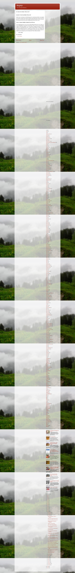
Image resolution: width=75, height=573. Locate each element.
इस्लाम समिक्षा (48, 363)
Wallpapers (47, 352)
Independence (48, 210)
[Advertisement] (54, 17)
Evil (46, 181)
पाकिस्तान (47, 392)
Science (47, 301)
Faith (47, 182)
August (49, 555)
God (46, 192)
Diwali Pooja (48, 169)
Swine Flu (47, 330)
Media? (47, 256)
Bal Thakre (47, 137)
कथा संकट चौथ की (48, 367)
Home (30, 40)
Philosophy (47, 273)
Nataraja (47, 268)
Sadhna (47, 294)
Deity (47, 161)
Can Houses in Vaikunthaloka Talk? (53, 537)
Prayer (47, 278)
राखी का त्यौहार (48, 407)
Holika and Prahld (48, 205)
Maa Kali (47, 245)
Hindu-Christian (48, 200)
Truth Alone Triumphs (49, 339)
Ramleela (47, 289)
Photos (47, 274)
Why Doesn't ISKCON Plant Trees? (53, 518)
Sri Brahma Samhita (49, 323)
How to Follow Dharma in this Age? (53, 546)
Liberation (47, 232)
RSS (46, 291)
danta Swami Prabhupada (49, 160)
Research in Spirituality (51, 552)
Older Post (42, 40)
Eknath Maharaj (48, 178)
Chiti (46, 153)
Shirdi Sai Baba (48, 307)
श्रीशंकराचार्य (47, 419)
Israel (47, 217)
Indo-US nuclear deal (49, 212)
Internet (47, 215)
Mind (47, 260)
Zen (46, 357)
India (47, 211)
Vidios (47, 351)
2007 (48, 567)
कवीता (47, 369)
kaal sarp (47, 222)
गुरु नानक (47, 373)
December (49, 512)
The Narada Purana (48, 335)
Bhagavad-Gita (48, 138)
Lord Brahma (48, 237)
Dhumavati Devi (48, 165)
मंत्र (46, 401)
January (49, 564)
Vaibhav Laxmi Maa (49, 341)
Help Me (47, 199)
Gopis (47, 193)
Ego (46, 177)
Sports (47, 322)
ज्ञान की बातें (47, 379)
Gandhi (47, 189)
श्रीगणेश (47, 418)
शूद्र (46, 414)
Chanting (47, 152)
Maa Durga (47, 244)
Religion (47, 290)
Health (47, 195)
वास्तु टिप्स (47, 410)
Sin (46, 317)
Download (47, 172)
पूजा (46, 396)
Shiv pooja (47, 312)
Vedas (47, 345)
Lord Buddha (48, 238)
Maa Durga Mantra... (53, 436)
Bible (47, 143)
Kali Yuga (47, 223)
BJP (46, 144)
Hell (46, 198)
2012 (48, 507)
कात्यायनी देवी (48, 370)
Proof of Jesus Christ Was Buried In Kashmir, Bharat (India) (53, 475)
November (49, 513)
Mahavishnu (48, 249)
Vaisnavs (47, 342)
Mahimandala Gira (48, 250)
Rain (46, 288)
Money (47, 261)
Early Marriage (48, 175)
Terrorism (47, 334)
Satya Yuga (47, 300)
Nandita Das (48, 267)
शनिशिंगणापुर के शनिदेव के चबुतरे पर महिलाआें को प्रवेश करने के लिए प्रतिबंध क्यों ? (54, 468)
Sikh (46, 316)
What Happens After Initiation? (52, 524)
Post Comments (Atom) (23, 42)
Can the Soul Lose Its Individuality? (53, 528)
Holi (46, 203)
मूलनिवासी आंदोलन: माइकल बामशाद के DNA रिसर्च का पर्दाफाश (53, 443)
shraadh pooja (48, 313)
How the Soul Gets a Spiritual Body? (53, 543)
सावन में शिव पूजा (48, 421)
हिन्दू (46, 424)
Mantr (47, 251)
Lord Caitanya (48, 239)
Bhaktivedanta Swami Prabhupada (51, 142)
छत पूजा (47, 376)
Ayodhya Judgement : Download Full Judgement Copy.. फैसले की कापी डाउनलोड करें (54, 451)
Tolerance (47, 336)
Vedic (47, 346)
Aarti (47, 131)
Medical (47, 257)
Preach (47, 279)
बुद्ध (46, 397)
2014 (48, 504)
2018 (48, 499)
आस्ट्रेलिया (47, 362)
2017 (48, 500)
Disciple (47, 166)
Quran (47, 285)
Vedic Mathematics (48, 347)
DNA (47, 170)
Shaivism (47, 305)
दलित (47, 384)
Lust (46, 243)
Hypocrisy (47, 209)
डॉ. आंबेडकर (47, 381)
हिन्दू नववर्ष (47, 425)
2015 (48, 503)
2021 (48, 496)
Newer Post (18, 40)
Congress (47, 155)
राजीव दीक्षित (48, 408)
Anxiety (47, 135)
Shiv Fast (47, 311)
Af (46, 132)
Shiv (46, 308)
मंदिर (46, 402)
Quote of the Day (48, 284)
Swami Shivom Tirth (49, 329)
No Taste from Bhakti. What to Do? (53, 519)
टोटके (46, 380)
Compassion (48, 154)
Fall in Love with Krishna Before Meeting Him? (52, 526)
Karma (47, 226)
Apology (47, 136)
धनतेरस (47, 386)
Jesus (47, 220)
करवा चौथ (47, 368)
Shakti (47, 306)
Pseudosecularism (48, 283)
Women (47, 353)
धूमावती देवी (47, 390)
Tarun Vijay (47, 333)
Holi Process (48, 204)
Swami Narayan (48, 328)
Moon (47, 262)
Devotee (47, 164)
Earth (47, 176)
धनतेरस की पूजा (48, 387)
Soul (46, 319)
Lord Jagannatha (48, 240)
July (48, 556)
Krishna (47, 228)
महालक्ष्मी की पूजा (48, 403)
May (48, 559)
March (49, 562)
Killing (47, 227)
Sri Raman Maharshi (49, 324)
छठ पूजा (47, 375)
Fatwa (47, 186)
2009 (48, 511)
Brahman (47, 147)
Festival (47, 187)
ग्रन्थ (46, 374)
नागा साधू (47, 391)
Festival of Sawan (48, 188)
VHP (46, 350)
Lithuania (47, 234)
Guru (47, 194)
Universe (47, 340)
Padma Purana (48, 271)
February (49, 563)
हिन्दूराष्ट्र (20, 6)
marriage (47, 255)
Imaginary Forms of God (51, 523)
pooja (47, 277)
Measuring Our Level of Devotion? (53, 549)
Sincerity (47, 318)
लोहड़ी (47, 409)
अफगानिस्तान (48, 358)
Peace (47, 272)
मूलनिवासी (47, 404)
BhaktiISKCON (48, 141)
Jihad (47, 221)
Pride (47, 282)
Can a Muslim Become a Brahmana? (53, 540)
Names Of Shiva (48, 266)
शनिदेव (47, 413)
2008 (48, 566)
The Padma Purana (50, 529)
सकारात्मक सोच (48, 420)
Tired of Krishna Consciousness (52, 542)
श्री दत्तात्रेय (47, 415)
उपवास (47, 364)
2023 (48, 495)
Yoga (47, 356)
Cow (46, 158)
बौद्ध (46, 398)
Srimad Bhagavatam (49, 325)
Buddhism (47, 149)
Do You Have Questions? (49, 171)
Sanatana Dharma (48, 296)
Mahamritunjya (48, 248)
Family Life (47, 183)
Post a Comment (19, 36)
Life (46, 233)
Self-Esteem (47, 302)
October (49, 515)
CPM (47, 159)
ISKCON (47, 216)
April (49, 560)
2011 (48, 508)
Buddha (47, 148)
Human (47, 206)
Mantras (47, 254)
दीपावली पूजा (48, 385)
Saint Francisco (48, 295)
